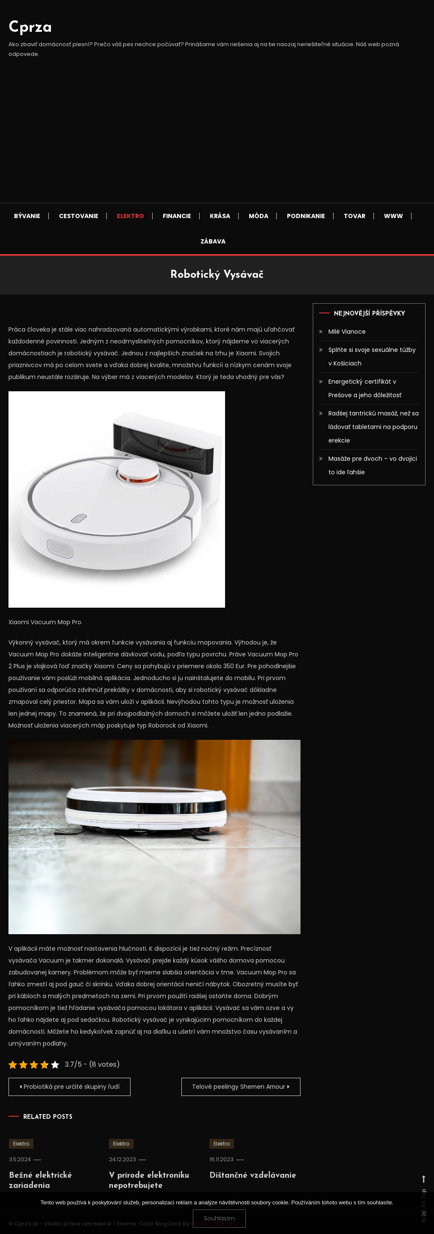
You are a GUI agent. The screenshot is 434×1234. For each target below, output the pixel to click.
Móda (258, 216)
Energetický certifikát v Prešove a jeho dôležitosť (364, 388)
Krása (220, 216)
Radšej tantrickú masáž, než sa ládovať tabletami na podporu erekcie (373, 427)
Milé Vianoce (347, 331)
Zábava (212, 241)
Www (393, 216)
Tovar (354, 216)
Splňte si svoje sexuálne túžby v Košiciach (372, 357)
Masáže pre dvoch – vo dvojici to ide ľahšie (372, 465)
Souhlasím (219, 1218)
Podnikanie (306, 216)
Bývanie (27, 216)
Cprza (30, 28)
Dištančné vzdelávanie (253, 1188)
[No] (423, 1213)
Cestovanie (78, 216)
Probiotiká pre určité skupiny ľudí (72, 1086)
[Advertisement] (217, 139)
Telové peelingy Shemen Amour (237, 1086)
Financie (177, 216)
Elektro (130, 216)
